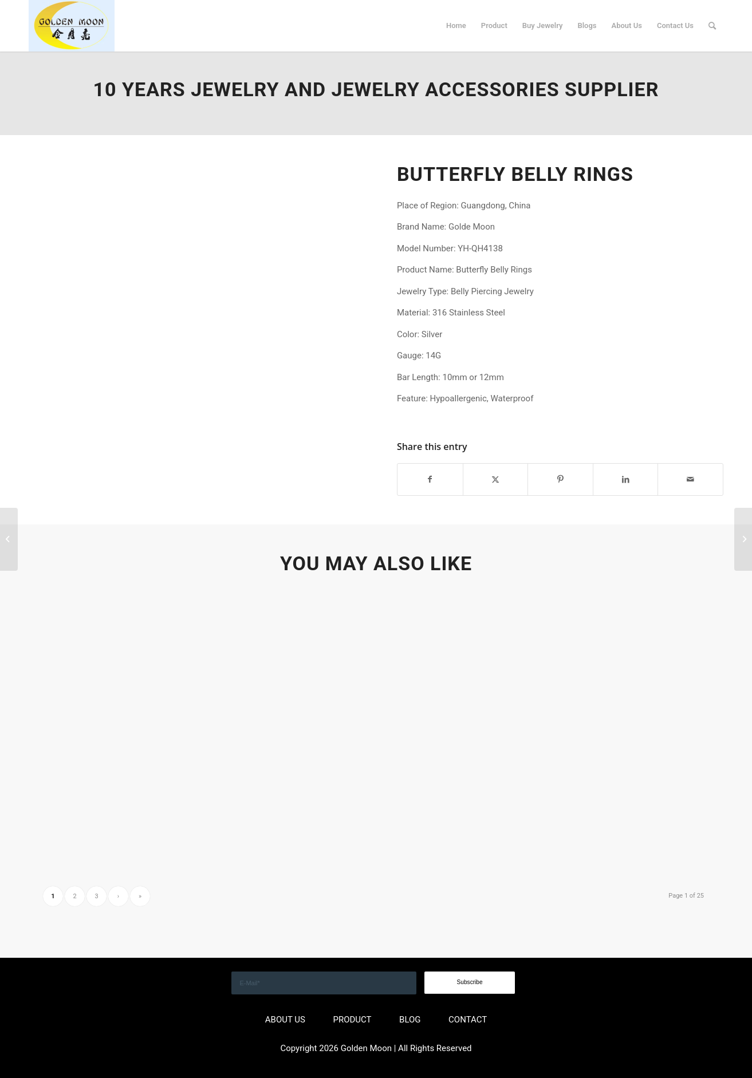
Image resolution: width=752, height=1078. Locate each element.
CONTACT (467, 1019)
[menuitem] (456, 26)
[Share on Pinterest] (560, 479)
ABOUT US (285, 1019)
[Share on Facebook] (430, 479)
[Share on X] (495, 479)
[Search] (712, 26)
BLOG (410, 1019)
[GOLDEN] (72, 26)
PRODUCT (352, 1019)
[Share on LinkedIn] (625, 479)
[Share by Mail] (690, 479)
